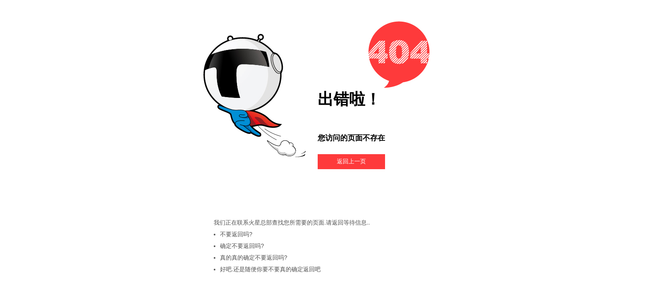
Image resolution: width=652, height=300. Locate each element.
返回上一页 (351, 161)
